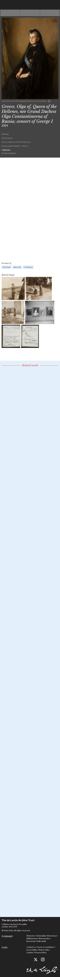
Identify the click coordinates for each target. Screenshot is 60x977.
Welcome (30, 936)
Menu (55, 5)
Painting (17, 267)
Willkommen (32, 938)
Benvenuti (30, 941)
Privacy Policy (40, 952)
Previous (10, 13)
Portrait (6, 267)
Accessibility (31, 950)
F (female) (28, 267)
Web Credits (43, 950)
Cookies (29, 952)
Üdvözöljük (41, 936)
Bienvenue (52, 936)
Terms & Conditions (45, 947)
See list (30, 13)
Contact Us (31, 947)
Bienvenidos (44, 938)
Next (50, 13)
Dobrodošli (41, 941)
